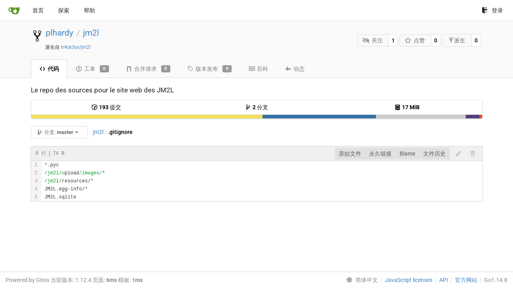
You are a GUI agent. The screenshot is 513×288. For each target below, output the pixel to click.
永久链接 (380, 153)
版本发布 (209, 68)
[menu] (360, 280)
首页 (38, 10)
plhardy (59, 33)
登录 (492, 10)
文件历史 (434, 153)
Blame (407, 153)
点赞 (415, 40)
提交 (106, 107)
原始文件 (350, 153)
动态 (295, 69)
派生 (456, 40)
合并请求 (148, 68)
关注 (372, 40)
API (443, 280)
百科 (258, 69)
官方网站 (466, 280)
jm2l (91, 33)
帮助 (89, 10)
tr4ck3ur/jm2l (76, 47)
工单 (92, 68)
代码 (49, 69)
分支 (256, 107)
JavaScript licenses (408, 280)
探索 (63, 10)
